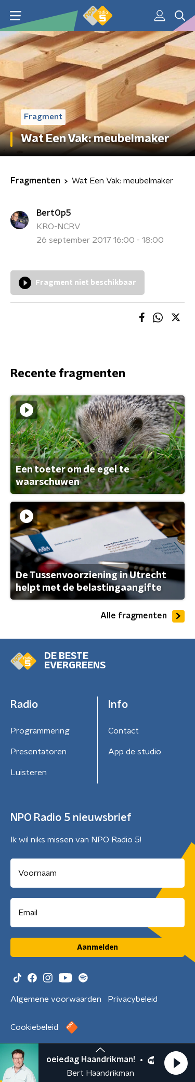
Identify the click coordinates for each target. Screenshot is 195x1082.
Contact (123, 731)
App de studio (134, 752)
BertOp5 (53, 213)
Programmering (40, 731)
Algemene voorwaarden (55, 999)
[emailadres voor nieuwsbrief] (97, 912)
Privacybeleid (133, 999)
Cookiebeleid (34, 1027)
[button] (175, 1062)
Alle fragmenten (142, 616)
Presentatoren (38, 752)
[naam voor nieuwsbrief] (97, 873)
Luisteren (28, 772)
